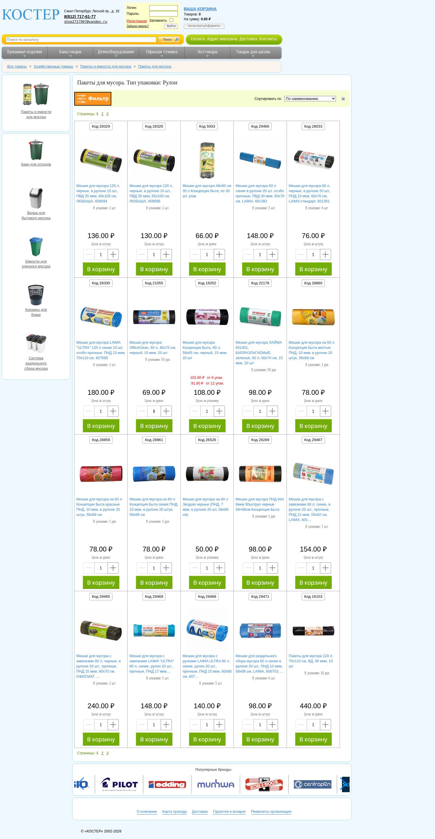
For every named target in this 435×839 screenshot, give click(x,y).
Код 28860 (313, 283)
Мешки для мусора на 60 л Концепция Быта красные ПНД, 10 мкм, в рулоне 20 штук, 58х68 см (99, 507)
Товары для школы (253, 53)
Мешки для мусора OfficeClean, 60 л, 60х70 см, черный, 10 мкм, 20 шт (153, 347)
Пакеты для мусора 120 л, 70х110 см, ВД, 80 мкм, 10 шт (311, 661)
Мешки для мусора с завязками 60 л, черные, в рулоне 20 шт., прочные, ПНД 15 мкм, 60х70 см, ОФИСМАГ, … (98, 666)
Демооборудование (116, 53)
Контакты (268, 39)
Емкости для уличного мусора (36, 247)
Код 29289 (260, 440)
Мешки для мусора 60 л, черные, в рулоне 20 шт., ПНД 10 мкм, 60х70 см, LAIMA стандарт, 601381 (310, 193)
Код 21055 (154, 283)
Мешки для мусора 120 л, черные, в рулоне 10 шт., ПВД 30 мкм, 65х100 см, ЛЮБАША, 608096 (151, 193)
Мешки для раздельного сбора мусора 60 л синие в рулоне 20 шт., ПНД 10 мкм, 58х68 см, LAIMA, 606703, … (260, 663)
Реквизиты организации (271, 811)
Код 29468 (207, 596)
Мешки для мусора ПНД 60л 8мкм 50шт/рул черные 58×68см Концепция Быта (260, 504)
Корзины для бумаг (36, 295)
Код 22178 (260, 283)
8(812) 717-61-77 (80, 16)
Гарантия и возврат (229, 811)
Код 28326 (154, 126)
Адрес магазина (222, 39)
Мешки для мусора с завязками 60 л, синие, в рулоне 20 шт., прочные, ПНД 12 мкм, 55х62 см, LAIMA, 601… (310, 509)
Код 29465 (101, 596)
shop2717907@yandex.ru (85, 22)
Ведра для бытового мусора (36, 199)
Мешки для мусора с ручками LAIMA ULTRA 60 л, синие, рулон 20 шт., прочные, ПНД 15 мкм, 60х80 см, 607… (207, 666)
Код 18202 (207, 283)
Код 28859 (101, 440)
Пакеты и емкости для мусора (36, 94)
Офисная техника (162, 53)
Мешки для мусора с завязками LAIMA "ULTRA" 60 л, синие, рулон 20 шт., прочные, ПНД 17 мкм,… (152, 663)
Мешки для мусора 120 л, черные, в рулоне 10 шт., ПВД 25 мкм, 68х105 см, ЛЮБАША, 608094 (98, 193)
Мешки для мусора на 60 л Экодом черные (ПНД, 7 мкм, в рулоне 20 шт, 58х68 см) (206, 507)
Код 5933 (207, 126)
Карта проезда (174, 811)
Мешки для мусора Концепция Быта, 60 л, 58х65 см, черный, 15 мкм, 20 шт (205, 350)
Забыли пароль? (138, 26)
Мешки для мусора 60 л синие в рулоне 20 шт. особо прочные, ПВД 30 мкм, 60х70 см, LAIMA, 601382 (260, 193)
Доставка (248, 39)
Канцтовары (70, 53)
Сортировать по (269, 98)
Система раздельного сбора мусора (36, 344)
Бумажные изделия (24, 53)
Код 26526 (207, 440)
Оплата (198, 39)
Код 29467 (313, 440)
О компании (147, 811)
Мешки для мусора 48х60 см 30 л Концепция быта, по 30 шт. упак (207, 191)
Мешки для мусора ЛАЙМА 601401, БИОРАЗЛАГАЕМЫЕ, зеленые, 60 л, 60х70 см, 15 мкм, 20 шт (259, 352)
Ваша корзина (200, 9)
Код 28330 (101, 283)
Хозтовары (208, 53)
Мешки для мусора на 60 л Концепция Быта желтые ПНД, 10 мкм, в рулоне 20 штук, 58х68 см (312, 350)
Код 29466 (260, 126)
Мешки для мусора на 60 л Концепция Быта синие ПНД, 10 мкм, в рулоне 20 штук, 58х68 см (154, 507)
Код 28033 (313, 126)
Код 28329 (101, 126)
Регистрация (137, 21)
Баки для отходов (36, 150)
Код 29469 (154, 596)
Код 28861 (154, 440)
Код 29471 (260, 596)
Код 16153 (313, 596)
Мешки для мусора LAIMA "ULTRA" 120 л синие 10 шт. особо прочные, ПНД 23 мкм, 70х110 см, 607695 (101, 350)
